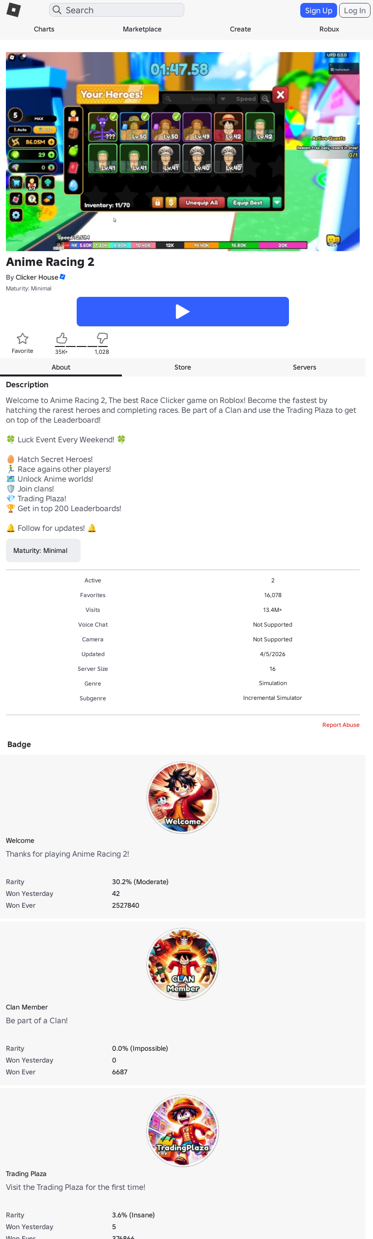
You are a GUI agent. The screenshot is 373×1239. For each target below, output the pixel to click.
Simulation (273, 683)
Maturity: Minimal (29, 288)
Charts (44, 29)
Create (240, 29)
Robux (329, 29)
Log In (355, 10)
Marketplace (142, 29)
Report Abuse (341, 724)
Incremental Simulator (272, 697)
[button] (61, 277)
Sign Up (318, 10)
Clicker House (37, 277)
